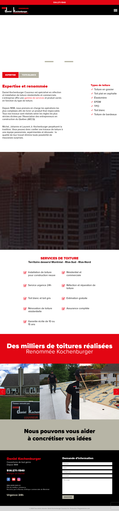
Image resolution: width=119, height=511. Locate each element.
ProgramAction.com (84, 508)
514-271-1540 (59, 2)
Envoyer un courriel (16, 473)
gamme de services (34, 98)
